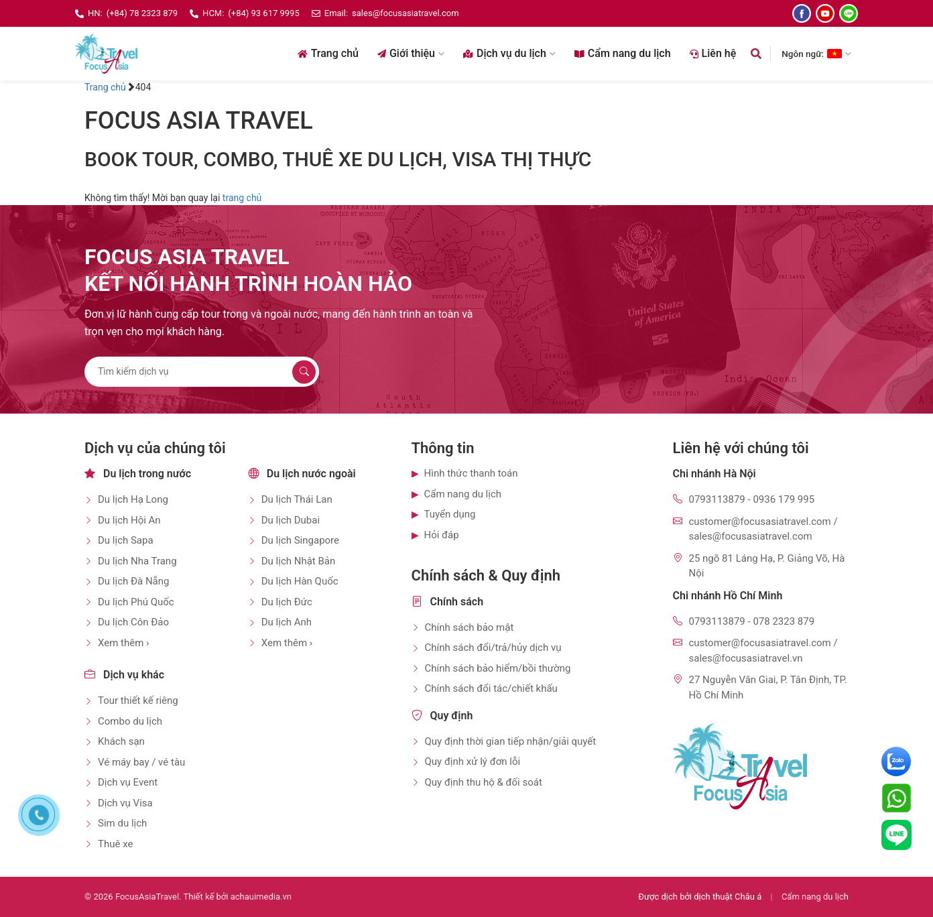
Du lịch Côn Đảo (133, 622)
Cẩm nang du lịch (622, 53)
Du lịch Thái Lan (296, 499)
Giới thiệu (410, 53)
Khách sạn (121, 741)
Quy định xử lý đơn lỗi (473, 761)
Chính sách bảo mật (469, 627)
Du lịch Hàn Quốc (299, 581)
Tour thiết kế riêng (138, 700)
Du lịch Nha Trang (137, 561)
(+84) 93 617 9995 (263, 13)
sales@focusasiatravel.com (405, 13)
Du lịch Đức (286, 602)
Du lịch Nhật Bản (298, 561)
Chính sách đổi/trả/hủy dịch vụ (493, 647)
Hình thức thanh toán (471, 473)
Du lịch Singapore (300, 540)
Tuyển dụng (450, 514)
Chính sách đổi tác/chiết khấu (491, 688)
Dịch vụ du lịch (509, 53)
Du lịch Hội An (129, 520)
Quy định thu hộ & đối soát (483, 782)
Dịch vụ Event (128, 782)
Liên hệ (713, 53)
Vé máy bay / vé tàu (141, 762)
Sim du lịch (122, 823)
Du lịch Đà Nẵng (133, 581)
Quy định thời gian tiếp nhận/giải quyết (511, 741)
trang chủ (242, 197)
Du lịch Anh (286, 622)
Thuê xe (115, 844)
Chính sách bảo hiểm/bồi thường (498, 668)
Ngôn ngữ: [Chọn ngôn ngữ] (816, 53)
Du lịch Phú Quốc (136, 602)
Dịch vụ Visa (125, 803)
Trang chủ (328, 53)
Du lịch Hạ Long (133, 499)
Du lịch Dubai (290, 520)
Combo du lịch (130, 721)
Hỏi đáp (441, 535)
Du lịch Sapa (125, 540)
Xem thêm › (123, 643)
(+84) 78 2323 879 (142, 13)
